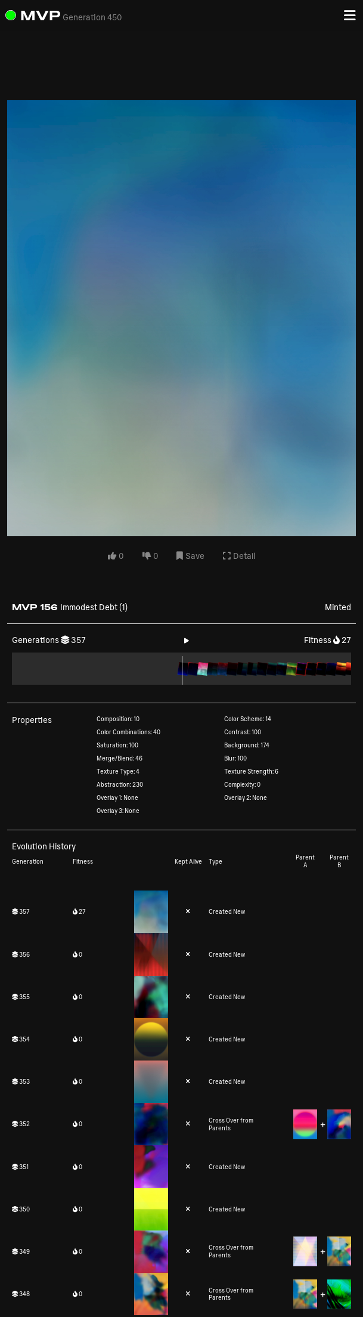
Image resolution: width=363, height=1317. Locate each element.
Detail (239, 556)
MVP (40, 15)
